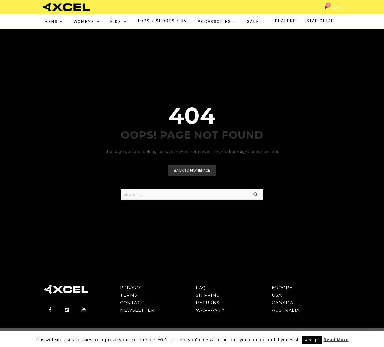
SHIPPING (208, 295)
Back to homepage (192, 170)
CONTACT (132, 302)
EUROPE (282, 287)
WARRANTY (210, 310)
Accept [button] (312, 340)
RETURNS (208, 302)
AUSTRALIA (286, 310)
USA (277, 295)
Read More (336, 339)
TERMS (128, 295)
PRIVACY (130, 287)
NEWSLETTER (137, 310)
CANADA (282, 302)
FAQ (201, 287)
